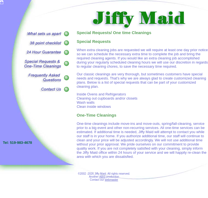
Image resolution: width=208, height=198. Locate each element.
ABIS (102, 176)
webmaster (111, 179)
